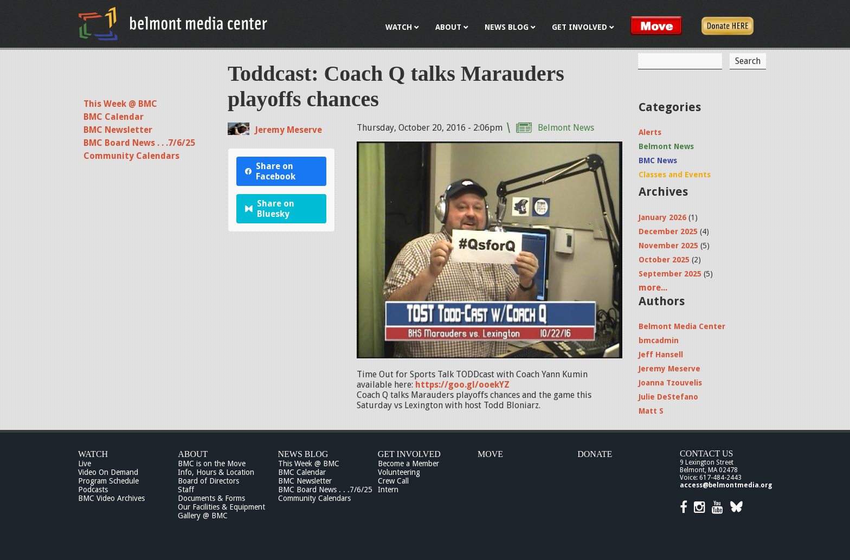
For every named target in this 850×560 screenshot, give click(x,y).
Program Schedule (108, 481)
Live (84, 463)
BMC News (658, 160)
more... (653, 287)
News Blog (303, 454)
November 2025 (668, 245)
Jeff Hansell (661, 354)
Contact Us (706, 453)
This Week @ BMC (120, 104)
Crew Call (393, 481)
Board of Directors (208, 481)
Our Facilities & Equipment (221, 507)
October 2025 (664, 259)
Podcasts (93, 489)
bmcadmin (659, 340)
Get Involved (409, 454)
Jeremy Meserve (288, 130)
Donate (594, 454)
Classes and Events (675, 174)
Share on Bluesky (269, 208)
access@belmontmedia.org (726, 485)
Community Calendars (131, 156)
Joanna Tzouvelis (670, 382)
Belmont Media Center (682, 326)
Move (490, 454)
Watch (93, 454)
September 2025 (670, 273)
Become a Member (408, 463)
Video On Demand (108, 472)
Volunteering (399, 472)
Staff (186, 489)
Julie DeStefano (668, 396)
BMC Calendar (113, 117)
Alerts (650, 132)
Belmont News (566, 128)
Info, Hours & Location (216, 472)
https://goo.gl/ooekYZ (462, 384)
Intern (388, 489)
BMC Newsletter (117, 130)
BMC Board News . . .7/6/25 (139, 143)
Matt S (651, 411)
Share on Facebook (270, 171)
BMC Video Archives (111, 498)
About (193, 454)
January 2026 (662, 217)
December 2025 (668, 231)
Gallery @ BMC (203, 515)
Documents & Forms (211, 498)
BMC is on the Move (212, 463)
